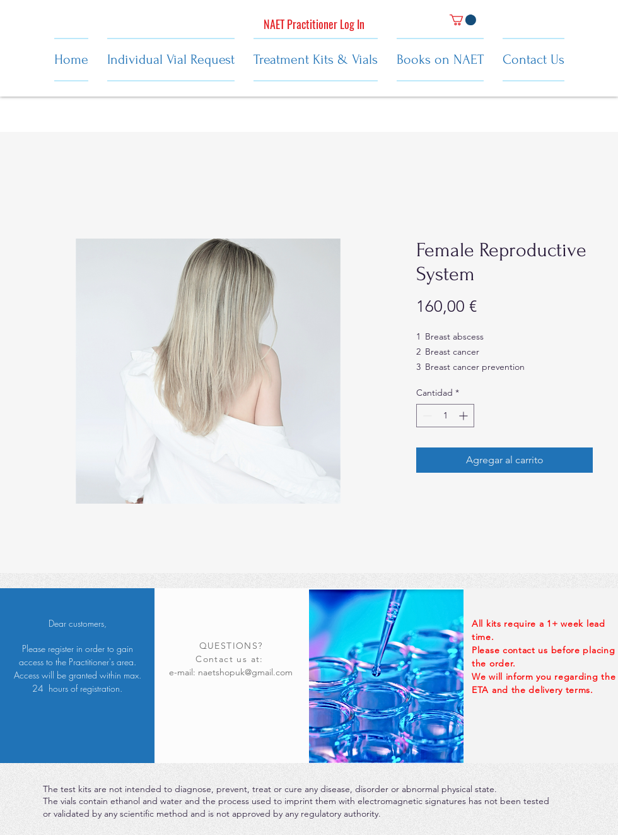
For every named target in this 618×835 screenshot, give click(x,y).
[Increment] (464, 416)
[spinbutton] (445, 416)
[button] (463, 20)
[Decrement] (426, 416)
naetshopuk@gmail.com (245, 672)
